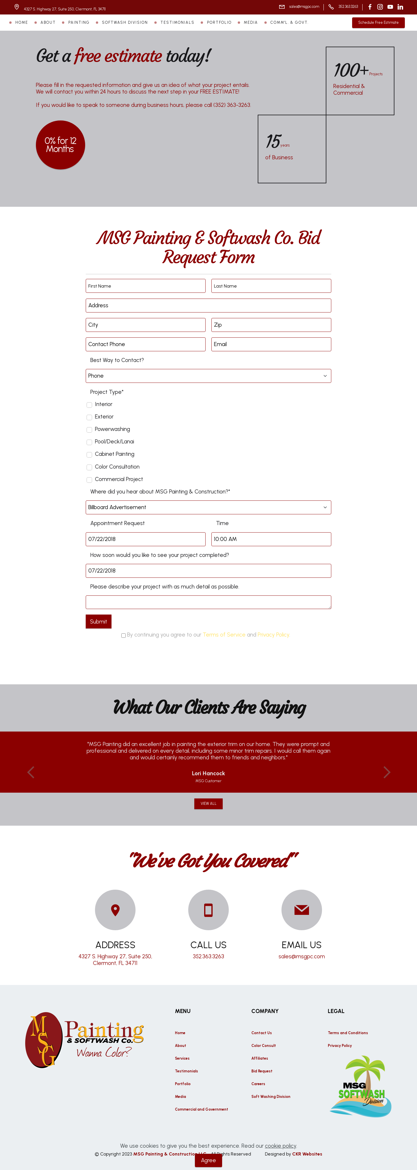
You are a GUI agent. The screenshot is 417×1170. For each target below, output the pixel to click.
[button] (30, 772)
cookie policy (280, 1154)
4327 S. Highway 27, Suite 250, (115, 956)
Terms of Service (224, 634)
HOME (21, 22)
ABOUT (48, 22)
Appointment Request (117, 523)
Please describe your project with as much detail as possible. (164, 586)
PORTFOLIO (219, 22)
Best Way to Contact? (117, 360)
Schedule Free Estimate (378, 22)
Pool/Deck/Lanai (114, 441)
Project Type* (107, 392)
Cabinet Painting (114, 454)
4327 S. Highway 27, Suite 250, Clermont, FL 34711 (65, 9)
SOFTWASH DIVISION (125, 22)
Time (222, 523)
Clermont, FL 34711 (115, 963)
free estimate (117, 56)
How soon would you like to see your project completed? (159, 555)
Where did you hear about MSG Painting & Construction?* (160, 491)
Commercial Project (119, 479)
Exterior (104, 416)
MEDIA (251, 22)
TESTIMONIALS (177, 22)
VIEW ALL (209, 803)
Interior (103, 404)
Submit (98, 621)
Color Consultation (117, 466)
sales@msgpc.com (304, 6)
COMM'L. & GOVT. (289, 22)
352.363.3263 (348, 6)
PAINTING (79, 22)
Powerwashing (112, 429)
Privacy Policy (273, 634)
